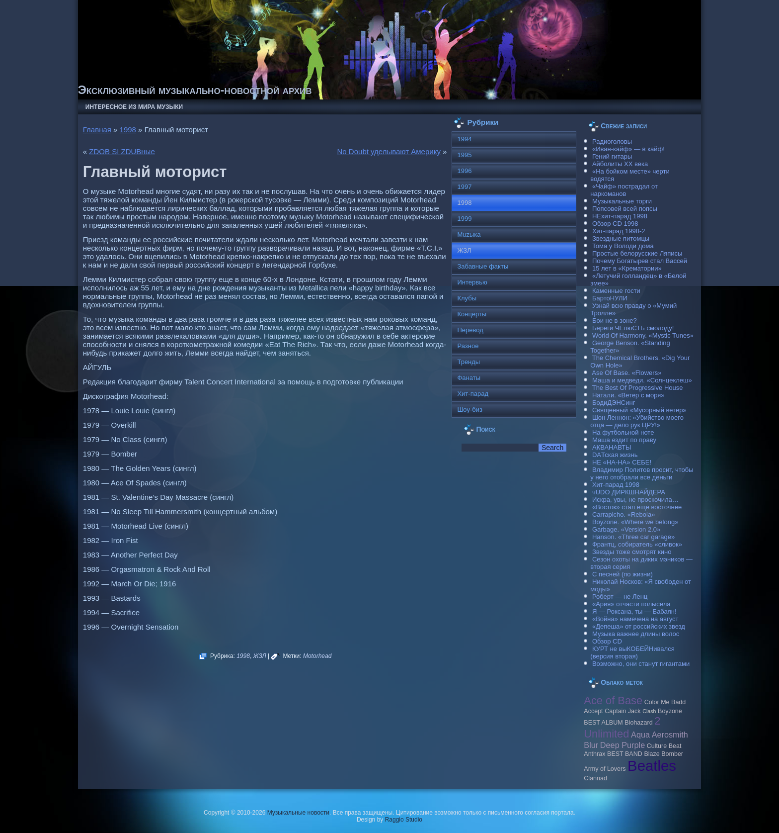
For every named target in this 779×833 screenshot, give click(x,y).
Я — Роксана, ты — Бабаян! (634, 611)
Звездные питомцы (620, 238)
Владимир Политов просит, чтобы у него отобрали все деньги (641, 473)
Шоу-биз (469, 409)
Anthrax (594, 753)
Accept (593, 711)
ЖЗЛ (259, 655)
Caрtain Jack (622, 711)
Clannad (595, 778)
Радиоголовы (612, 141)
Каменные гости (616, 290)
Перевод (470, 330)
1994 (464, 139)
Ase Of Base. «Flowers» (626, 372)
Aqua (640, 734)
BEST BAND (624, 753)
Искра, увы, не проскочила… (635, 499)
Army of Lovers (604, 768)
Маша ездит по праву (624, 440)
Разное (467, 346)
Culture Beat (664, 745)
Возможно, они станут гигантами (641, 663)
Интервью (472, 282)
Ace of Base (613, 700)
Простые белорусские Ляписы (637, 253)
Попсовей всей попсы (624, 208)
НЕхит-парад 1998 (619, 216)
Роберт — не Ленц (619, 596)
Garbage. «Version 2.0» (626, 529)
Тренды (468, 362)
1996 (464, 171)
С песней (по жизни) (622, 574)
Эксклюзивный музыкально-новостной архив (195, 89)
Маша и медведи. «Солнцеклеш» (642, 380)
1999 (464, 218)
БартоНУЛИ (609, 298)
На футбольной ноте (623, 432)
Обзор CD (607, 641)
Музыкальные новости (298, 812)
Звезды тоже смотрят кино (632, 551)
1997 (464, 186)
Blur (591, 744)
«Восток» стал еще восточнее (637, 507)
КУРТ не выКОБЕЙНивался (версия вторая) (632, 652)
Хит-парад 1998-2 (618, 231)
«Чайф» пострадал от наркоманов (624, 190)
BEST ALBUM (603, 722)
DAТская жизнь (615, 455)
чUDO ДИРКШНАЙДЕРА (628, 492)
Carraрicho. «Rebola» (623, 514)
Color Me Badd (665, 702)
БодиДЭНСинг (613, 402)
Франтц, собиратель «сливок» (637, 544)
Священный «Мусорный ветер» (639, 410)
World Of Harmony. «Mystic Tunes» (643, 335)
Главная (97, 129)
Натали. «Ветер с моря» (628, 395)
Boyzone (670, 711)
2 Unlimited (622, 727)
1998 (128, 129)
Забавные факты (482, 266)
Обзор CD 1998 (615, 223)
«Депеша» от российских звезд (638, 626)
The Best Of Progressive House (637, 387)
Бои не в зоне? (614, 320)
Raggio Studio (403, 819)
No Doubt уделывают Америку (389, 151)
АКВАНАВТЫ (611, 447)
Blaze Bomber (663, 753)
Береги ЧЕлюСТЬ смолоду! (633, 328)
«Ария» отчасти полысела (631, 604)
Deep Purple (622, 744)
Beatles (651, 765)
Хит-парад (472, 393)
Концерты (471, 314)
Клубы (466, 298)
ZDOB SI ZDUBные (122, 151)
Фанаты (468, 377)
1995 (464, 155)
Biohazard (638, 722)
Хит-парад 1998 (615, 484)
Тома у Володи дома (623, 246)
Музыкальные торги (622, 201)
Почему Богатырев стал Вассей (639, 261)
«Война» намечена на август (635, 619)
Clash (649, 711)
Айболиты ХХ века (620, 164)
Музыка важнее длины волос (635, 634)
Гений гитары (612, 156)
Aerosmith (670, 734)
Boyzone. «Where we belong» (635, 522)
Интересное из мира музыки (134, 106)
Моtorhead (317, 655)
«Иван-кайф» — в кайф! (628, 149)
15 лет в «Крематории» (627, 268)
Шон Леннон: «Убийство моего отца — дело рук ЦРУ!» (637, 421)
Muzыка (468, 234)
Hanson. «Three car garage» (633, 537)
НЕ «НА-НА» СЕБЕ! (621, 462)
